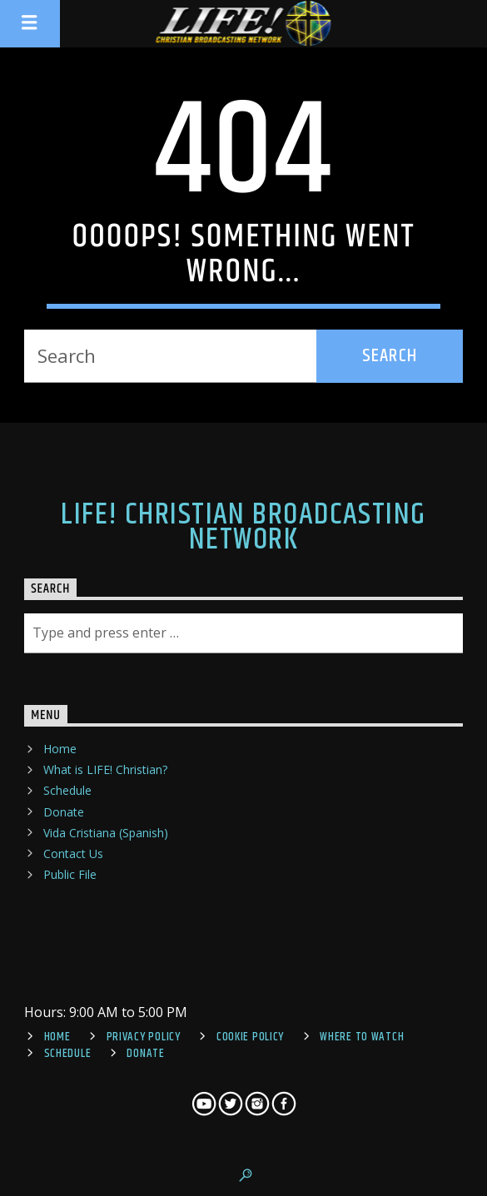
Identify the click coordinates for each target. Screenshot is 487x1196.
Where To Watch (362, 1037)
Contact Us (73, 853)
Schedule (67, 790)
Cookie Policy (250, 1037)
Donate (63, 812)
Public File (70, 874)
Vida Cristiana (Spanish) (105, 833)
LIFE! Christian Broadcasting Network (243, 528)
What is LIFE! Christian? (105, 769)
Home (60, 749)
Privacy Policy (144, 1037)
